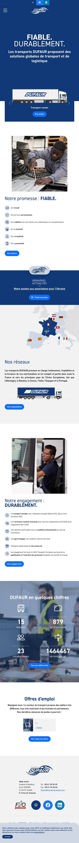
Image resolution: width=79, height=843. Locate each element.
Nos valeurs (12, 253)
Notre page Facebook (40, 2)
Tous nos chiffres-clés (39, 665)
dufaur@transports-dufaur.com (53, 790)
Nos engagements (14, 564)
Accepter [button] (7, 837)
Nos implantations (14, 407)
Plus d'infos (39, 114)
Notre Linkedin (46, 2)
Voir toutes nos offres (39, 739)
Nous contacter (33, 2)
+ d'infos (38, 727)
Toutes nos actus (39, 297)
